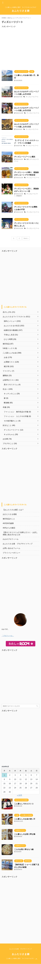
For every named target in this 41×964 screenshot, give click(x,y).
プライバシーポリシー (11, 553)
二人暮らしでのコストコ (23, 804)
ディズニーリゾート (32, 97)
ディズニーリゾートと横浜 (24, 157)
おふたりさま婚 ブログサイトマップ (17, 544)
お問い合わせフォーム (11, 548)
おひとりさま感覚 (10, 514)
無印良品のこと (9, 519)
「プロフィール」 (8, 636)
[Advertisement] (20, 48)
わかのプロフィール (10, 539)
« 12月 (19, 795)
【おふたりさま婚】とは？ (13, 510)
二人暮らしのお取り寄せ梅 (24, 834)
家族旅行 (19, 196)
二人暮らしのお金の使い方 (24, 819)
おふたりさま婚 (20, 10)
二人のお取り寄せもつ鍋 (23, 849)
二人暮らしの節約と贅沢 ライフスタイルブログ (20, 958)
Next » (26, 238)
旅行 (28, 159)
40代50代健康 (8, 523)
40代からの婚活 (9, 528)
